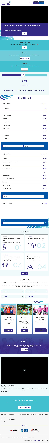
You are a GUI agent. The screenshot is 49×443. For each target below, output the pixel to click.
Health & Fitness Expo (36, 291)
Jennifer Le (5, 118)
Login (30, 2)
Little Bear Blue (6, 165)
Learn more (24, 273)
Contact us (40, 414)
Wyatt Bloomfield (6, 115)
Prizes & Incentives (12, 416)
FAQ (1, 419)
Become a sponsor (24, 58)
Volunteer (33, 414)
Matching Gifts (12, 419)
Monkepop (5, 181)
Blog (46, 414)
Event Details (4, 414)
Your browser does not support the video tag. (24, 14)
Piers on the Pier (6, 188)
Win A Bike (24, 330)
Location (12, 296)
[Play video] (24, 370)
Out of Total (44, 203)
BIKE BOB (4, 158)
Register (36, 2)
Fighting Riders (6, 175)
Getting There (36, 296)
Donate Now (24, 69)
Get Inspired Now (8, 330)
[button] (46, 2)
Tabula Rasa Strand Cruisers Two (10, 162)
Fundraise (11, 414)
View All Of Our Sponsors (24, 407)
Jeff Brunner (5, 108)
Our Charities (3, 421)
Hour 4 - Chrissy (6, 185)
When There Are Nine (7, 172)
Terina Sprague (6, 125)
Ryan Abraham (6, 131)
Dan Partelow (5, 112)
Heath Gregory (6, 128)
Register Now (24, 349)
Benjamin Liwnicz (6, 121)
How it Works (3, 416)
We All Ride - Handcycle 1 (8, 178)
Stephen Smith (6, 138)
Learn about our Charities (41, 330)
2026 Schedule (12, 291)
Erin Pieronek (5, 135)
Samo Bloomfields (7, 168)
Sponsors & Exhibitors (24, 414)
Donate (41, 2)
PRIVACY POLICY (37, 440)
